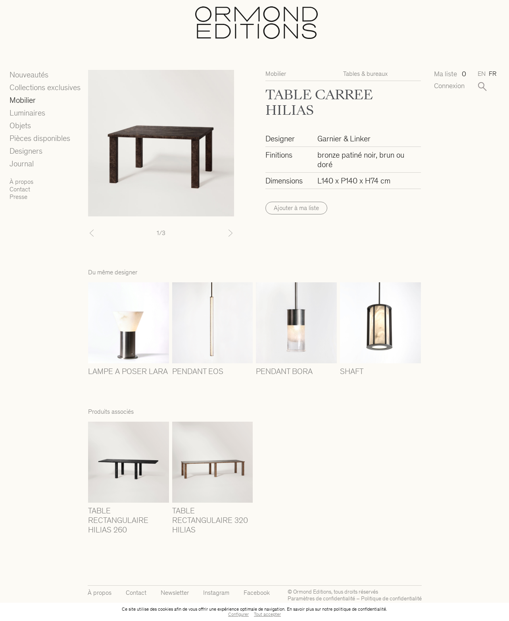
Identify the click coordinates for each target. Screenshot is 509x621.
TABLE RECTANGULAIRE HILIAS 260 (118, 520)
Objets (20, 125)
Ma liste (449, 74)
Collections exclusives (45, 87)
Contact (20, 189)
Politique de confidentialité (391, 598)
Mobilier (23, 100)
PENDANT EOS (197, 371)
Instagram (216, 592)
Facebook (257, 592)
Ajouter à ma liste (296, 208)
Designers (26, 151)
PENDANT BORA (284, 371)
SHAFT (351, 371)
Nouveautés (29, 74)
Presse (18, 197)
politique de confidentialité (360, 609)
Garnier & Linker (344, 138)
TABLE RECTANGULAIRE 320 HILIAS (210, 520)
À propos (21, 181)
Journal (22, 163)
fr (492, 73)
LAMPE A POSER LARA (128, 371)
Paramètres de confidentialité (321, 598)
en (482, 73)
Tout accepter (267, 614)
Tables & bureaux (365, 73)
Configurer (238, 614)
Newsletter (175, 592)
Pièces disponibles (40, 138)
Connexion (449, 86)
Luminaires (27, 113)
